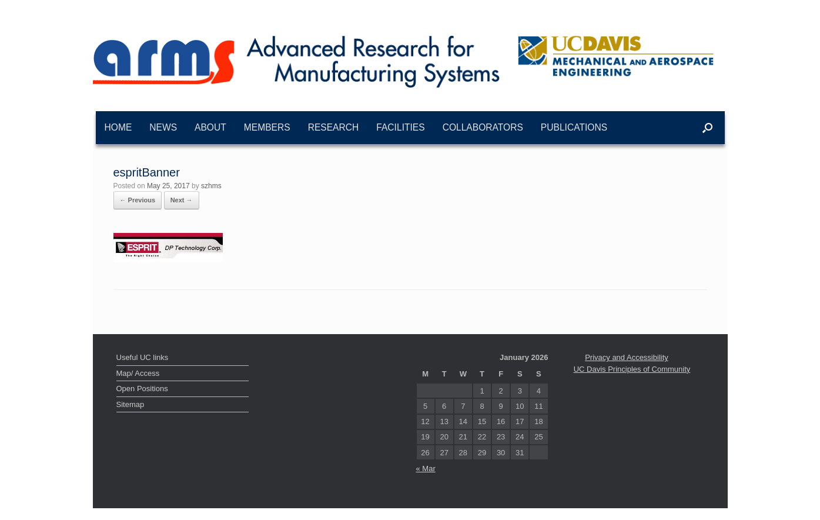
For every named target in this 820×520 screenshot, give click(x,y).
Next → (181, 200)
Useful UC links (142, 357)
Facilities (400, 127)
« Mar (426, 468)
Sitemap (130, 404)
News (163, 127)
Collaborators (483, 127)
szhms (211, 186)
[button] (707, 127)
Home (118, 127)
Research (333, 127)
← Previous (138, 200)
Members (267, 127)
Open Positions (142, 388)
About (210, 127)
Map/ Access (138, 373)
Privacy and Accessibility (626, 357)
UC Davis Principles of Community (632, 369)
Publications (574, 127)
